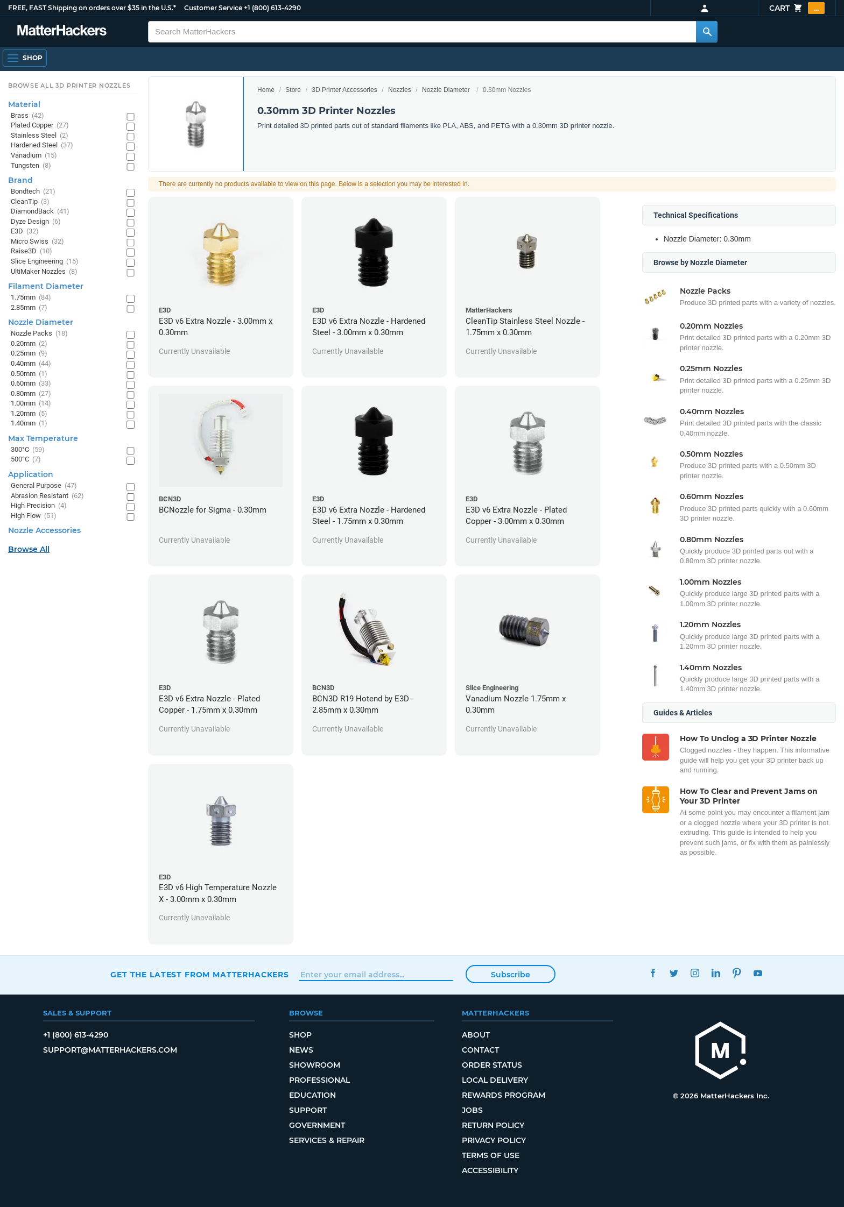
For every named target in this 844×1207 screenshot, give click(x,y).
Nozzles (399, 90)
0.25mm (29, 354)
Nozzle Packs (39, 334)
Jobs (472, 1110)
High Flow (34, 516)
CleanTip (30, 202)
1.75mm (31, 298)
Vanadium (34, 156)
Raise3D (31, 251)
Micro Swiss (37, 242)
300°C (28, 450)
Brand (20, 180)
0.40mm (31, 364)
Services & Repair (326, 1140)
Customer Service (213, 8)
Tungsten (31, 166)
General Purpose (44, 486)
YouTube (757, 973)
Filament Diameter (45, 286)
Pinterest (736, 973)
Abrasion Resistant (47, 496)
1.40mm (29, 423)
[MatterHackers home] (62, 31)
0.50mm (29, 374)
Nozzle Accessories (44, 530)
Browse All (29, 549)
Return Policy (493, 1125)
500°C (26, 460)
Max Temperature (43, 438)
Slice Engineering (45, 262)
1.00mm (31, 404)
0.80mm (31, 394)
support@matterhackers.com (110, 1050)
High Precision (39, 506)
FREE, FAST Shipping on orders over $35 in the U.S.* (92, 8)
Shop (300, 1035)
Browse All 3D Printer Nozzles (69, 85)
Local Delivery (495, 1080)
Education (312, 1095)
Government (317, 1125)
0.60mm (31, 384)
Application (30, 474)
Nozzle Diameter (446, 90)
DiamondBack (40, 212)
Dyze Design (36, 222)
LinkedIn (715, 973)
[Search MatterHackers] (707, 31)
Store (293, 90)
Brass (27, 116)
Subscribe (510, 974)
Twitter (673, 973)
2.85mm (29, 308)
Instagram (694, 973)
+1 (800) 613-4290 (272, 8)
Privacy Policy (494, 1140)
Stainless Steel (39, 136)
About (476, 1035)
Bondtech (33, 192)
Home (266, 90)
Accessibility (490, 1170)
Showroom (314, 1065)
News (301, 1050)
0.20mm (29, 344)
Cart (797, 8)
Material (24, 104)
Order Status (492, 1065)
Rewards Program (503, 1095)
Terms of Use (490, 1155)
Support (308, 1110)
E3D (25, 231)
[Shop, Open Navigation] (25, 58)
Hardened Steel (42, 145)
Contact (480, 1050)
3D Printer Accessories (344, 90)
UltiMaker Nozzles (44, 272)
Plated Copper (40, 125)
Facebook (652, 973)
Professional (319, 1080)
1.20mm (29, 414)
